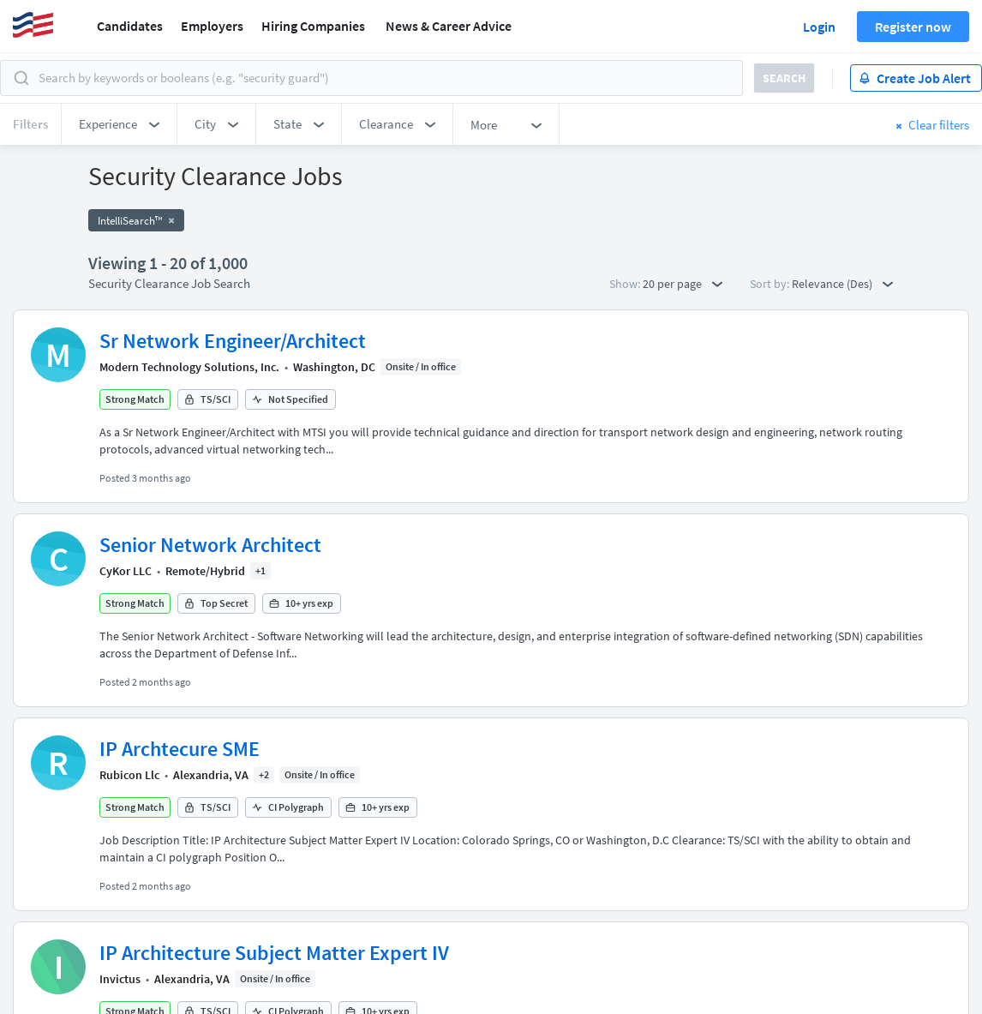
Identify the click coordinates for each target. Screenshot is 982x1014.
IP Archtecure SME (179, 748)
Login (819, 26)
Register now (913, 26)
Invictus (120, 979)
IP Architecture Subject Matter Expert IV (274, 952)
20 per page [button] (682, 284)
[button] (119, 124)
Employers (212, 25)
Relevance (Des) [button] (842, 284)
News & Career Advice (449, 25)
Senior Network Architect (210, 544)
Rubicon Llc (129, 775)
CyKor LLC (125, 571)
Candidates (130, 25)
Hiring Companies (313, 25)
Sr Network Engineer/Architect (232, 340)
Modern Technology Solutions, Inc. (189, 367)
